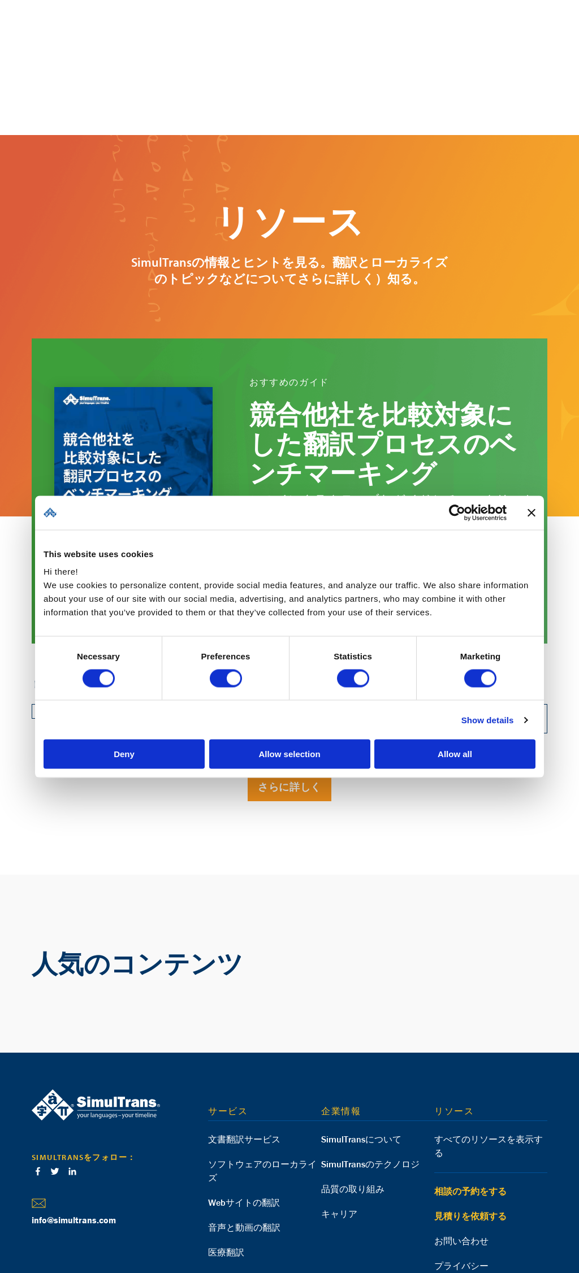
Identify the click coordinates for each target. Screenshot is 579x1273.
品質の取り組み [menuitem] (352, 1107)
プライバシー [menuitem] (461, 1183)
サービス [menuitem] (228, 1029)
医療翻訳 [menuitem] (226, 1170)
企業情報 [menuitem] (341, 1029)
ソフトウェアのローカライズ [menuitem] (262, 1088)
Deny (124, 754)
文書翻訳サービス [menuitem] (244, 1057)
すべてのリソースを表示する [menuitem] (488, 1064)
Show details (487, 719)
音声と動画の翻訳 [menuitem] (244, 1145)
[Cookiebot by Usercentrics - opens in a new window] (457, 512)
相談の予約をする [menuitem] (470, 1109)
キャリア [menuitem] (339, 1131)
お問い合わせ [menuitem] (461, 1159)
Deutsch (71, 1230)
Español (101, 1230)
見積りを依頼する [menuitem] (470, 1134)
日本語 (185, 1230)
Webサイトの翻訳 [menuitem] (244, 1120)
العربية (159, 1230)
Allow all (455, 754)
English (42, 1230)
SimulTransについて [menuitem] (361, 1057)
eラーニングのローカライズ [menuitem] (264, 1195)
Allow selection (289, 754)
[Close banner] (531, 512)
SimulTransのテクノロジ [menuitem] (370, 1082)
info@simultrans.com (74, 1138)
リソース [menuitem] (454, 1029)
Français (131, 1230)
